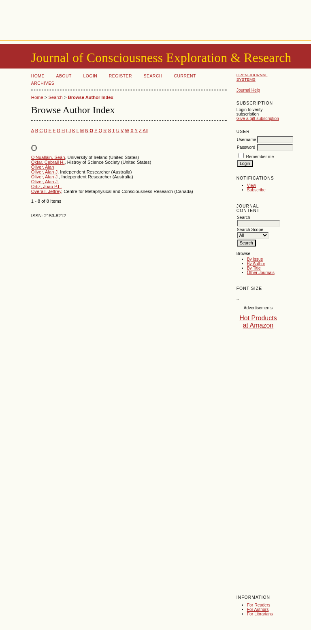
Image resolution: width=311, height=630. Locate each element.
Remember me (260, 156)
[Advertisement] (155, 18)
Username (246, 139)
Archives (42, 83)
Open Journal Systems (252, 77)
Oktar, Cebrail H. (48, 162)
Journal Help (248, 90)
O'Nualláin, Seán (48, 157)
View (251, 185)
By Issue (255, 259)
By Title (254, 268)
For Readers (259, 605)
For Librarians (260, 614)
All (145, 130)
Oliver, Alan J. (45, 176)
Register (120, 76)
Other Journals (261, 272)
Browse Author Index (90, 97)
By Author (256, 263)
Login (90, 76)
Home (38, 76)
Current (185, 76)
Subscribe (256, 190)
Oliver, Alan (42, 167)
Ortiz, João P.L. (46, 186)
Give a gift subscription (257, 118)
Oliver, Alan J (44, 171)
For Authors (258, 609)
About (64, 76)
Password (246, 147)
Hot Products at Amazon (258, 322)
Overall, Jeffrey (46, 191)
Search (153, 76)
